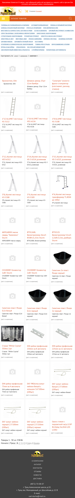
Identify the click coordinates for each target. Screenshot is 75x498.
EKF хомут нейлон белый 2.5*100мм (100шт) (60, 387)
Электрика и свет (7, 39)
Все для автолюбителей (36, 47)
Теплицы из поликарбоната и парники (15, 25)
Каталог (37, 464)
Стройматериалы (38, 50)
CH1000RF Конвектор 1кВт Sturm (11, 271)
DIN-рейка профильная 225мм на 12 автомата (62, 347)
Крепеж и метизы (50, 39)
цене (16, 56)
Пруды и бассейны (7, 47)
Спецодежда (20, 47)
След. (29, 443)
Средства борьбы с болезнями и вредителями (18, 33)
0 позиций (39, 11)
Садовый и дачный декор (23, 41)
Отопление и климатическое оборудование (17, 44)
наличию (33, 56)
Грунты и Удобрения (33, 28)
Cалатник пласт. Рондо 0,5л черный (37, 309)
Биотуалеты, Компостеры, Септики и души (16, 30)
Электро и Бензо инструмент (51, 36)
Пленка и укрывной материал (61, 25)
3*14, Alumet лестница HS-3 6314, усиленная (37, 158)
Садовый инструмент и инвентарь (61, 30)
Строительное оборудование (11, 36)
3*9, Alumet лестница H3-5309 (36, 196)
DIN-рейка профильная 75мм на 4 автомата (12, 385)
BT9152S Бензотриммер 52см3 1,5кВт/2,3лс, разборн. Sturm (61, 236)
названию (23, 56)
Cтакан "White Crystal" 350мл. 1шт (11, 347)
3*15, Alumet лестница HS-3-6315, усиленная (62, 158)
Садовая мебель (6, 41)
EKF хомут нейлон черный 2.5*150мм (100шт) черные (35, 424)
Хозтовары (39, 41)
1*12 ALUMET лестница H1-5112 (12, 120)
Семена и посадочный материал (13, 28)
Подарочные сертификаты (56, 50)
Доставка (37, 478)
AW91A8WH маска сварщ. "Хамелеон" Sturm (10, 235)
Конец (37, 443)
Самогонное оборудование (46, 33)
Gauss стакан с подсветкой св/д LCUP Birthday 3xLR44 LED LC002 (62, 425)
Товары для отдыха (42, 44)
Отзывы (37, 471)
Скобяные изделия (65, 39)
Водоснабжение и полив (60, 44)
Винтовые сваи (21, 39)
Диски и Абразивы (35, 39)
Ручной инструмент (31, 36)
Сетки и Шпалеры (40, 30)
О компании (37, 461)
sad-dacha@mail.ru (37, 496)
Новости (37, 475)
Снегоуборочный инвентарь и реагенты (15, 50)
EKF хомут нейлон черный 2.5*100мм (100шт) (10, 424)
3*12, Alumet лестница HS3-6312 (12, 158)
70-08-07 (37, 484)
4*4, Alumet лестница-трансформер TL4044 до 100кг (61, 197)
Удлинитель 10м (9, 80)
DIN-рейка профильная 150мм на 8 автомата (37, 347)
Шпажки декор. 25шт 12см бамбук (36, 82)
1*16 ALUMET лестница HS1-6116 (37, 120)
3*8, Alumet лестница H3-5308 (11, 196)
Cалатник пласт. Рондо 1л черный (62, 309)
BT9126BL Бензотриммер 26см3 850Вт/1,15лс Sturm (36, 235)
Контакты (37, 468)
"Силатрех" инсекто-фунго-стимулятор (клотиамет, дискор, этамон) (61, 84)
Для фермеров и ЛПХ (50, 28)
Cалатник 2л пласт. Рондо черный (60, 271)
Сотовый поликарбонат (39, 25)
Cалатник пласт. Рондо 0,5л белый (12, 309)
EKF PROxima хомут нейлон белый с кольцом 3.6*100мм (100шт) (35, 387)
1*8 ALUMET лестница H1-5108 (61, 120)
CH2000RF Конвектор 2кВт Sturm (36, 271)
